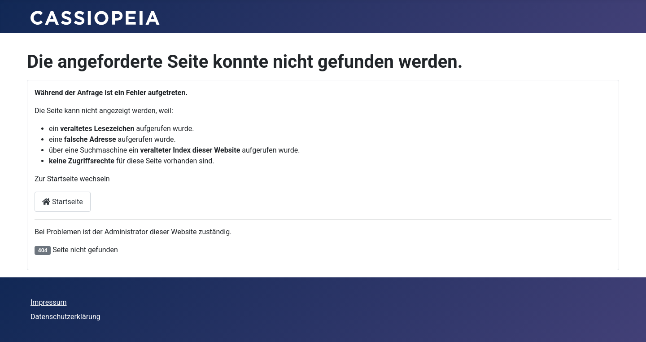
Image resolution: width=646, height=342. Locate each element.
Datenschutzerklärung (65, 316)
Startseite (62, 201)
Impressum (49, 302)
